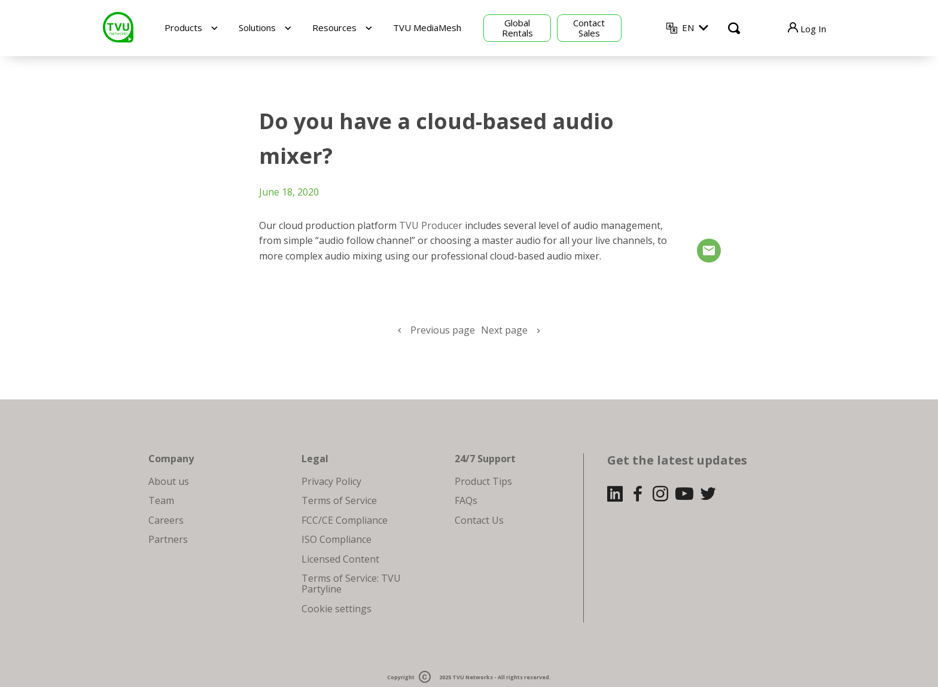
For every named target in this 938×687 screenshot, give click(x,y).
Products (183, 27)
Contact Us (479, 520)
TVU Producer (430, 225)
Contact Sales (589, 28)
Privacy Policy (331, 481)
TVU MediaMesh (427, 27)
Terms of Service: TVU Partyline (351, 584)
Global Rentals (517, 28)
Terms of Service (339, 500)
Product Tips (483, 481)
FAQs (466, 500)
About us (168, 481)
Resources (334, 27)
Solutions (257, 27)
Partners (168, 539)
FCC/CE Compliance (345, 520)
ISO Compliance (336, 539)
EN (688, 27)
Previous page (442, 330)
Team (161, 500)
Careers (166, 520)
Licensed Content (340, 559)
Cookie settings (336, 608)
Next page (504, 330)
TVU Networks (472, 678)
